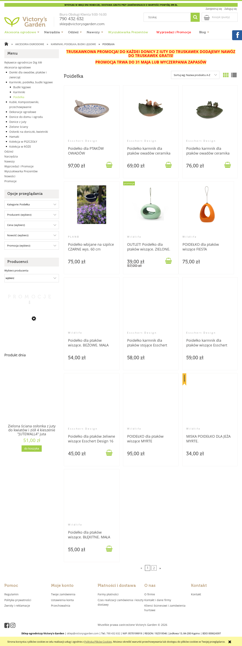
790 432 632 (72, 19)
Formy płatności (108, 594)
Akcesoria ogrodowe (17, 67)
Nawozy (9, 161)
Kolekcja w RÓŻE (20, 146)
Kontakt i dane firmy (157, 600)
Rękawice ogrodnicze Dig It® (23, 62)
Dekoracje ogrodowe (22, 112)
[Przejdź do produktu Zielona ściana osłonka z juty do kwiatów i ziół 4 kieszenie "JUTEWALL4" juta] (31, 400)
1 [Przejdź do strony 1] (147, 568)
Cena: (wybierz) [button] (16, 225)
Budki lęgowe (22, 87)
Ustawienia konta (62, 600)
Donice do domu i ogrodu (26, 117)
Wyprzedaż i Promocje (19, 166)
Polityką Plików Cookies (98, 641)
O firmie (149, 594)
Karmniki (19, 92)
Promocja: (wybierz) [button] (18, 245)
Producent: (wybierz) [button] (19, 214)
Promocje (10, 181)
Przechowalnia (60, 605)
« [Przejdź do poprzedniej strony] (141, 568)
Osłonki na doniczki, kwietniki (28, 132)
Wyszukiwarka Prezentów (21, 171)
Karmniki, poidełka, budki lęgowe (31, 82)
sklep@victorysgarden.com (82, 24)
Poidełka (18, 97)
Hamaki (14, 136)
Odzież (8, 151)
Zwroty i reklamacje (17, 605)
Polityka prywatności (17, 600)
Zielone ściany (18, 127)
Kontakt (196, 594)
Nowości (9, 176)
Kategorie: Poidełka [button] (18, 204)
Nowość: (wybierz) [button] (17, 235)
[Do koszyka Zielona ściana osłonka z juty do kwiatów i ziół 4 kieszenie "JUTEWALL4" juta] (32, 448)
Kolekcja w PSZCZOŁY (23, 141)
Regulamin (11, 594)
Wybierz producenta (16, 270)
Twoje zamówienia (63, 594)
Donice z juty (17, 122)
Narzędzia (11, 156)
